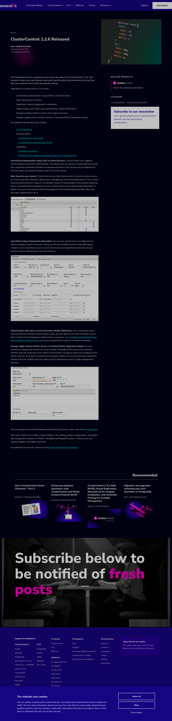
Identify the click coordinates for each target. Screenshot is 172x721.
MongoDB (19, 681)
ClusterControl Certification (83, 659)
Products (55, 639)
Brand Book (105, 663)
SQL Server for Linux (23, 661)
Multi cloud (55, 678)
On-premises (56, 682)
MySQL (18, 649)
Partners (104, 659)
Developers (78, 639)
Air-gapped (55, 666)
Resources (108, 5)
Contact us (105, 647)
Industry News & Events (137, 103)
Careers (104, 655)
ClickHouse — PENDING (24, 665)
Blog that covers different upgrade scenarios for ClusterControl (47, 156)
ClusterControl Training (81, 655)
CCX (71, 5)
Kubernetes (55, 674)
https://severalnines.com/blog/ (64, 448)
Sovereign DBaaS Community (84, 651)
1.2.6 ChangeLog (24, 130)
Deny (136, 705)
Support (141, 5)
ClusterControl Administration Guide (35, 143)
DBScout (83, 5)
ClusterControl (57, 5)
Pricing (95, 5)
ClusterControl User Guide (30, 138)
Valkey (17, 685)
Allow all (136, 696)
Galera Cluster (20, 669)
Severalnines (107, 639)
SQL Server (41, 665)
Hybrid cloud (56, 670)
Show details (136, 712)
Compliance (105, 651)
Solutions (55, 657)
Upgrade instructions (28, 151)
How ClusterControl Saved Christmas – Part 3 (29, 488)
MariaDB (18, 653)
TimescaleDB (20, 673)
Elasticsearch (20, 677)
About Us (105, 643)
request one (92, 430)
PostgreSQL (20, 657)
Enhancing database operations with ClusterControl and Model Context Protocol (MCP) (65, 491)
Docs (74, 643)
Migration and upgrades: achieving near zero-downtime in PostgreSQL (138, 489)
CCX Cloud (55, 686)
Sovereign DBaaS (37, 5)
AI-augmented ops (58, 662)
